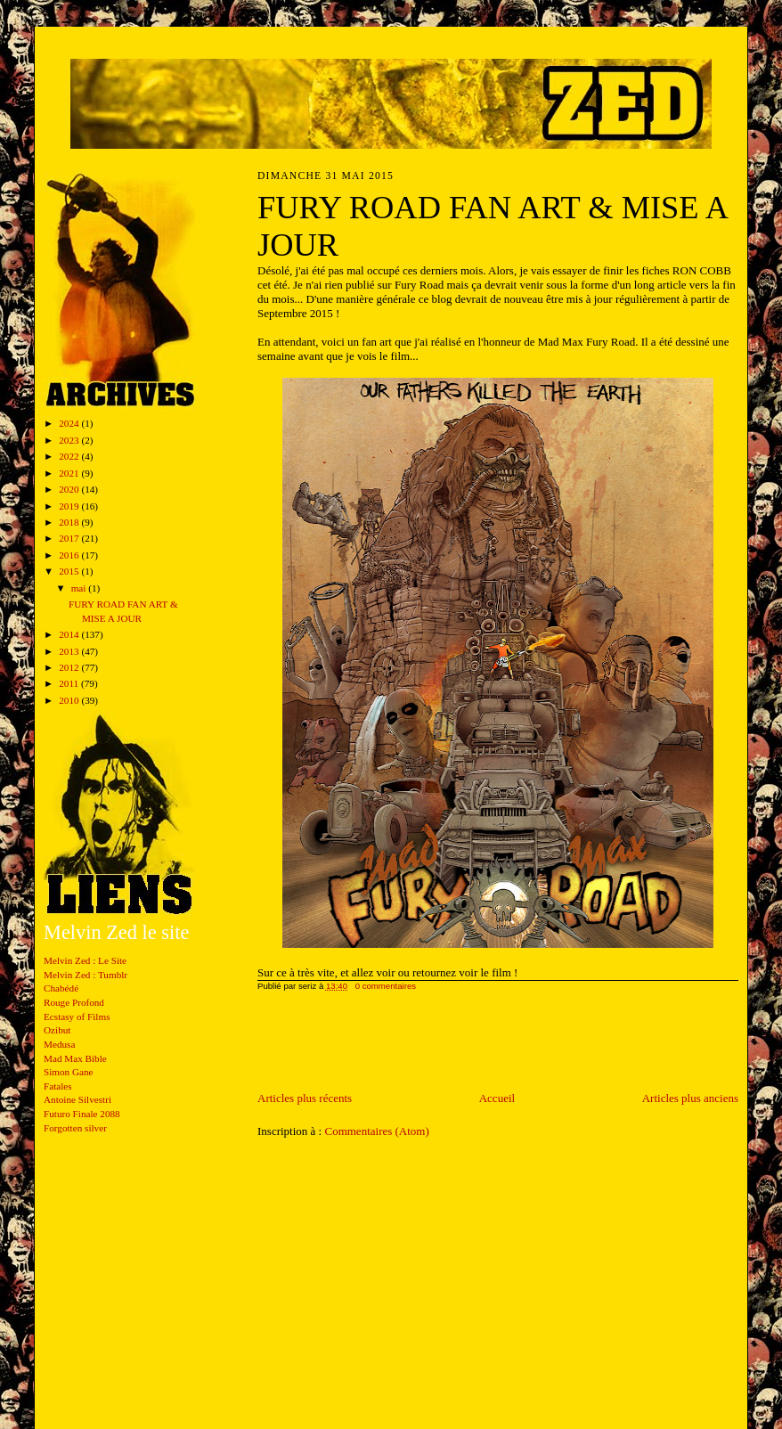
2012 (70, 667)
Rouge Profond (74, 1002)
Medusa (59, 1044)
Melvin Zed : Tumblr (85, 974)
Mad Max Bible (75, 1058)
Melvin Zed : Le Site (85, 960)
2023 (70, 440)
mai (80, 588)
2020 (70, 489)
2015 (70, 571)
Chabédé (61, 988)
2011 (70, 683)
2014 (70, 634)
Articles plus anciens (690, 1098)
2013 (70, 651)
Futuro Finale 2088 (82, 1113)
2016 (70, 555)
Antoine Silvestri (77, 1099)
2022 (70, 456)
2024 (70, 423)
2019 (70, 506)
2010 (70, 700)
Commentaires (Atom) (376, 1131)
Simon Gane (69, 1071)
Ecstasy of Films (77, 1016)
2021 (70, 473)
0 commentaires (385, 986)
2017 (70, 538)
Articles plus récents (304, 1098)
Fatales (58, 1086)
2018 (70, 522)
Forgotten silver (75, 1128)
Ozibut (57, 1030)
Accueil (497, 1098)
